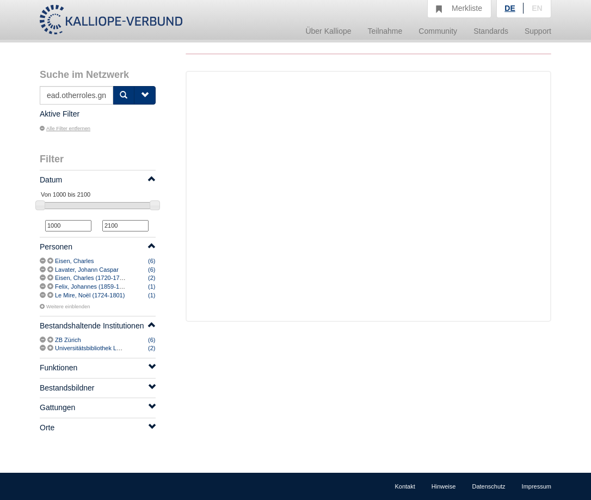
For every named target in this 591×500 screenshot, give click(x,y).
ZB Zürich (68, 340)
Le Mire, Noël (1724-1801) (90, 295)
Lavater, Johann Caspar (87, 269)
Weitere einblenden (65, 306)
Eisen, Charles (74, 261)
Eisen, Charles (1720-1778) (91, 278)
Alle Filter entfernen (65, 128)
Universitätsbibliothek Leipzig (93, 348)
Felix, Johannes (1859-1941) (93, 286)
